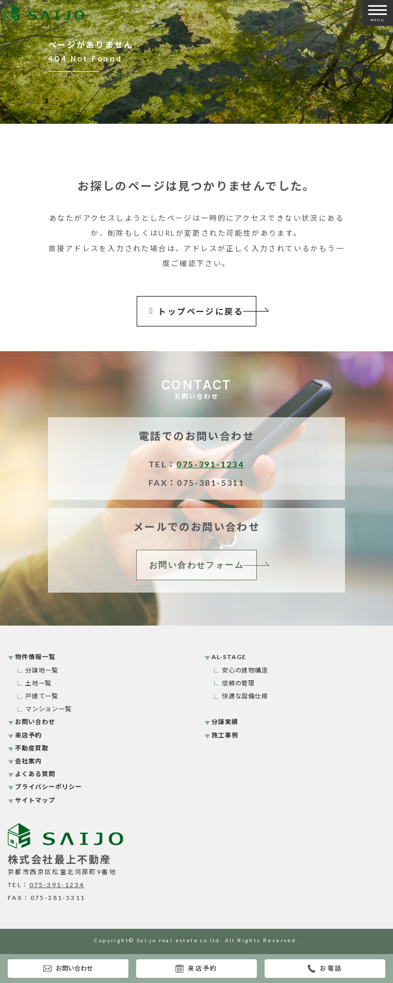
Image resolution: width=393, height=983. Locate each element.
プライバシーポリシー (48, 787)
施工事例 (224, 735)
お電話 (324, 968)
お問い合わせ (68, 968)
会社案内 (28, 761)
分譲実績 (224, 722)
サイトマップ (35, 800)
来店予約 (196, 968)
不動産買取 (31, 748)
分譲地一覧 (42, 670)
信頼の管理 (238, 683)
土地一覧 (38, 683)
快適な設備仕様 (245, 696)
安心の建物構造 (245, 670)
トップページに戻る (196, 311)
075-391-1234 (210, 464)
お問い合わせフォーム (196, 565)
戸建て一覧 (42, 696)
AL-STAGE (228, 657)
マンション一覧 (48, 709)
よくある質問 (35, 774)
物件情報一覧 (35, 657)
